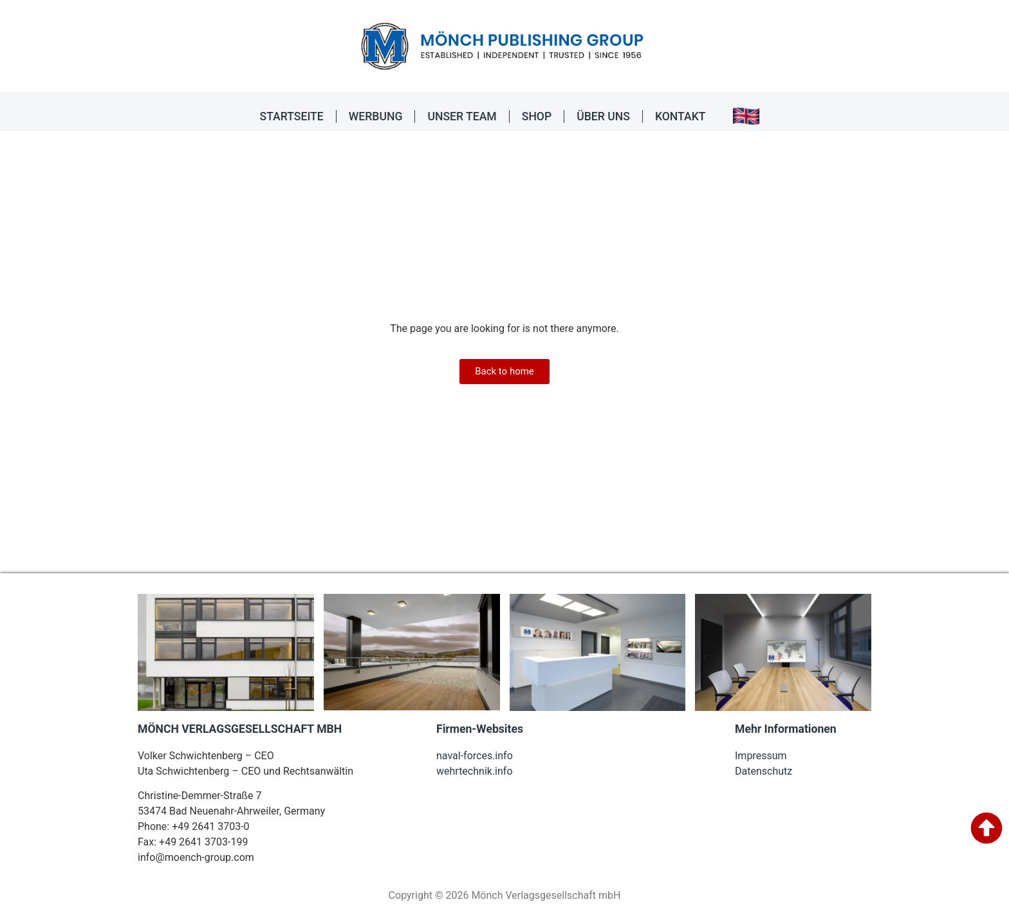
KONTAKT (680, 116)
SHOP (536, 116)
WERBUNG (376, 116)
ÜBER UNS (603, 116)
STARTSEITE (292, 116)
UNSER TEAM (461, 116)
